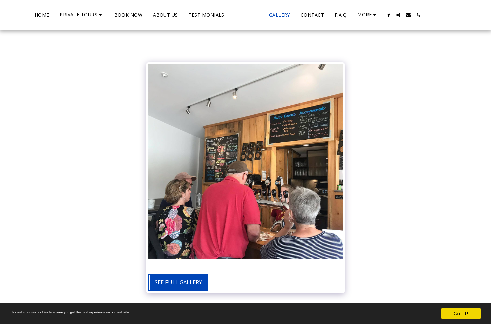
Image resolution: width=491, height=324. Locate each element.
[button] (57, 15)
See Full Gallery (178, 282)
